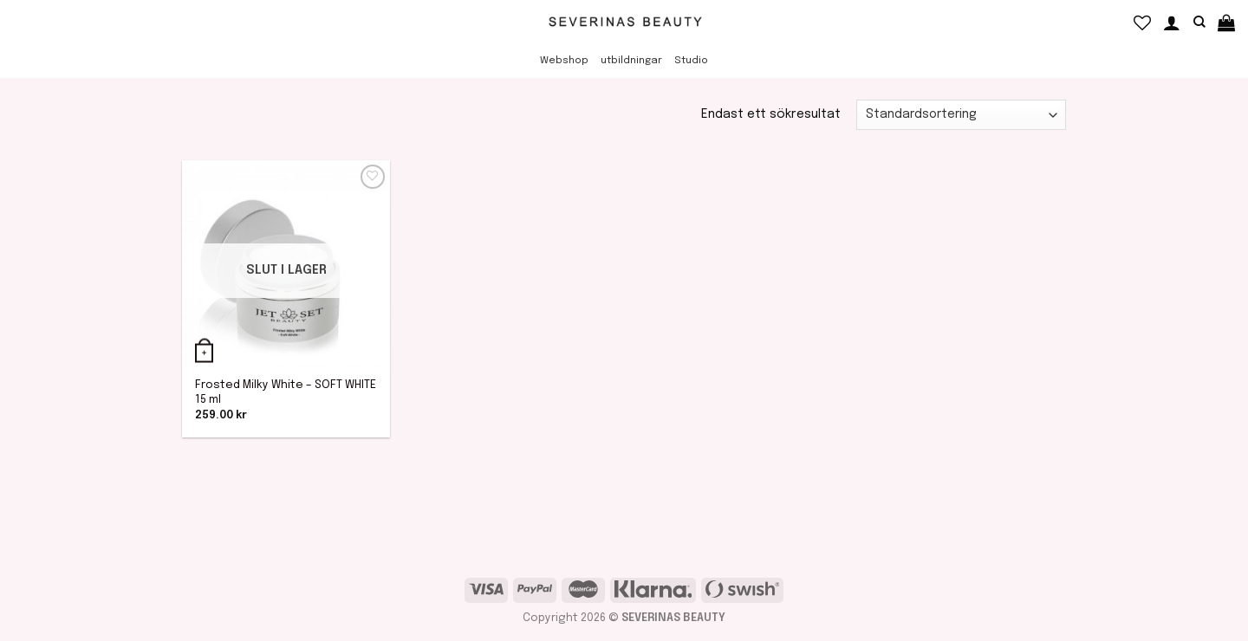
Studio (691, 60)
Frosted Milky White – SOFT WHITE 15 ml (285, 392)
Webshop (564, 60)
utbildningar (631, 60)
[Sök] (1199, 22)
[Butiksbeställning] (961, 115)
